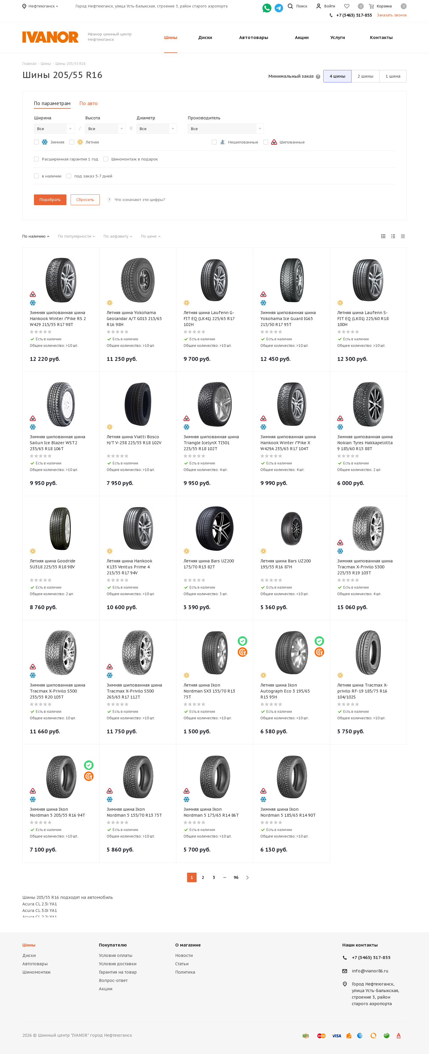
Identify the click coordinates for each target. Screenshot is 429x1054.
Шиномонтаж (36, 972)
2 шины (365, 76)
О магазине (188, 945)
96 (236, 877)
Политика (185, 972)
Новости (184, 955)
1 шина (393, 76)
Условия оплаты (115, 955)
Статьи (182, 963)
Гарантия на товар (118, 972)
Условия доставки (117, 963)
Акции (105, 988)
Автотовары (35, 963)
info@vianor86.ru (370, 971)
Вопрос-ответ (113, 980)
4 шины (337, 76)
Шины (28, 945)
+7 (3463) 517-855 (354, 15)
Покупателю (113, 945)
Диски (29, 955)
